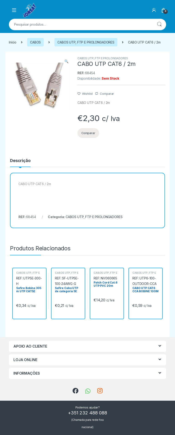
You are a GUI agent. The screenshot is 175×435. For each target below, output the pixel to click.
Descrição (20, 161)
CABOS (35, 42)
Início (12, 42)
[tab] (20, 163)
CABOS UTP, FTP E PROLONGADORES (85, 42)
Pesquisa (159, 24)
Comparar (107, 93)
